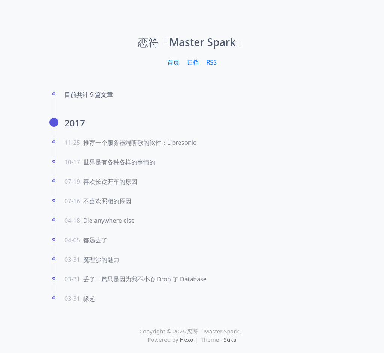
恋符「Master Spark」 (192, 42)
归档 (193, 62)
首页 (173, 62)
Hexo (186, 339)
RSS (211, 62)
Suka (230, 339)
